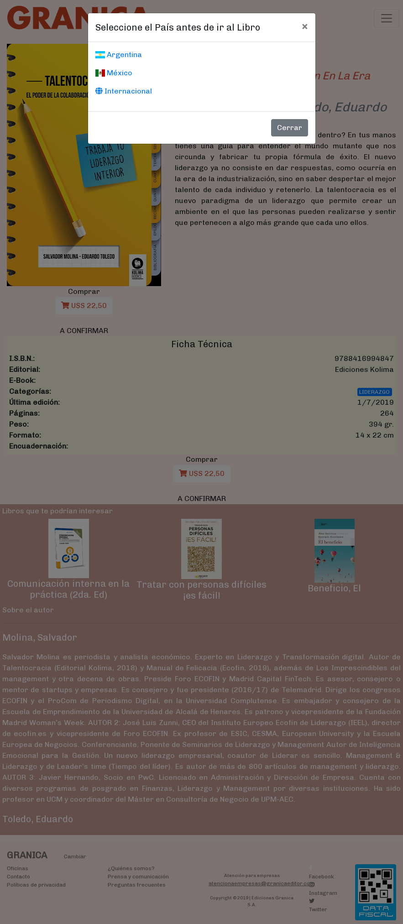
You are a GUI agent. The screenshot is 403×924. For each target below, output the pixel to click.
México (113, 72)
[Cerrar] (304, 26)
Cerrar (289, 127)
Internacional (123, 91)
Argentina (118, 54)
